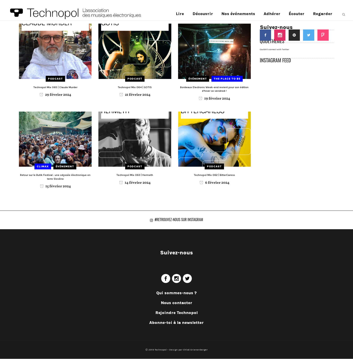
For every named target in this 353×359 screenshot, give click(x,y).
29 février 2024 (55, 94)
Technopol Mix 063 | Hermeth (134, 175)
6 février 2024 (214, 182)
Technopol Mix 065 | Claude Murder (55, 87)
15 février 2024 (55, 186)
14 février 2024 (135, 182)
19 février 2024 (214, 98)
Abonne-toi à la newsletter (176, 322)
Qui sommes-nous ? (176, 293)
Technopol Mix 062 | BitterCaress (214, 175)
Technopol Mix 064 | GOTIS (135, 87)
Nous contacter (176, 303)
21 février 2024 (135, 94)
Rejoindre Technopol (176, 312)
